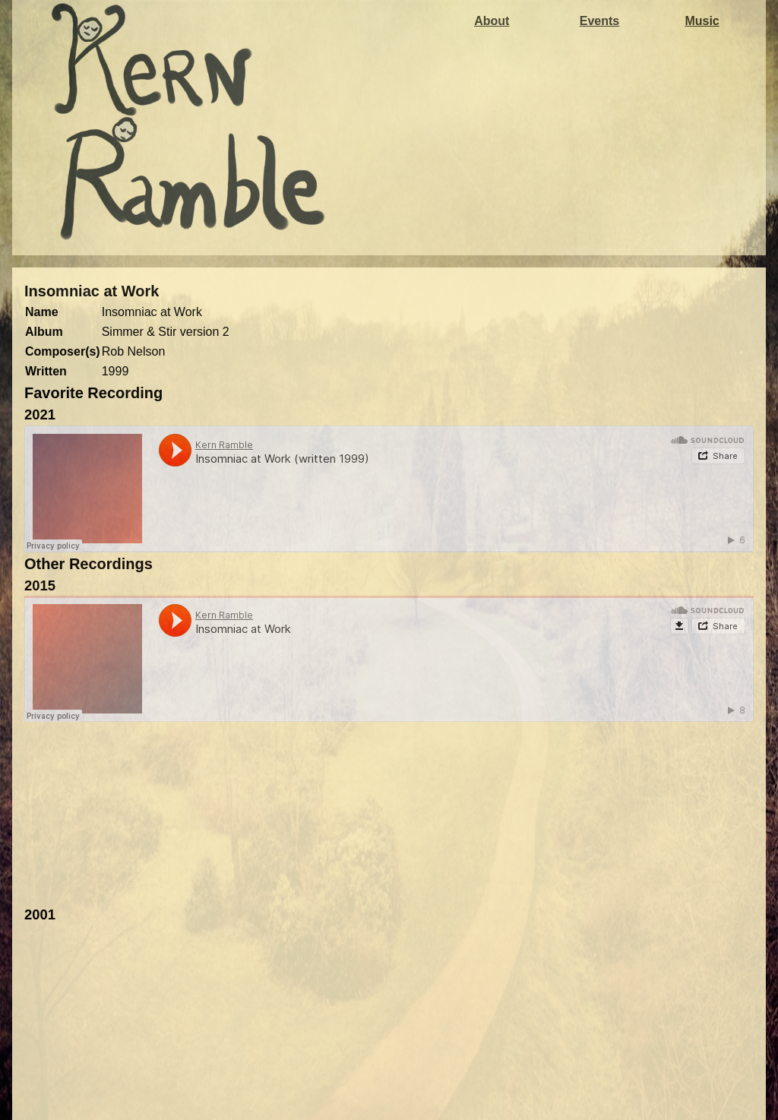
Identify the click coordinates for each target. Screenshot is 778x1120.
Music (702, 20)
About (491, 20)
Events (599, 20)
